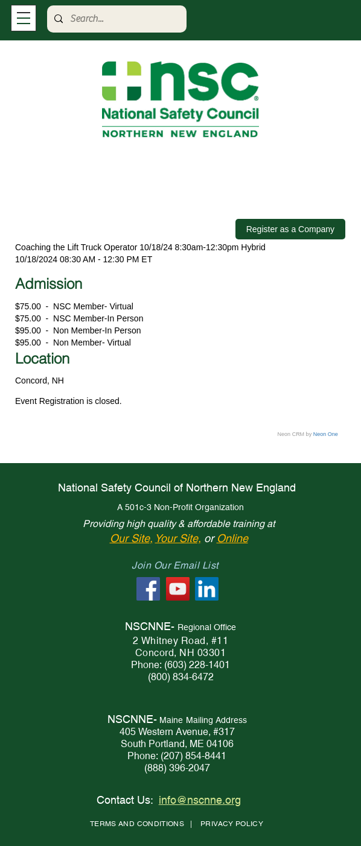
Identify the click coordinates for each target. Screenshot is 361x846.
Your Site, (178, 538)
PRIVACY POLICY (231, 823)
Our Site (130, 538)
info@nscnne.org (200, 800)
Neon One (325, 434)
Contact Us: (125, 800)
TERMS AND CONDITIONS (137, 823)
